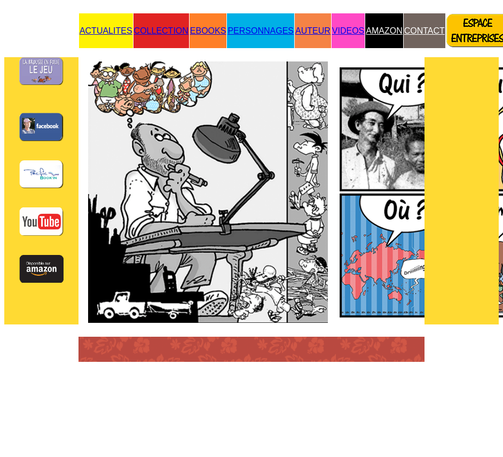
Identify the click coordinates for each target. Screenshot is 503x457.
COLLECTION (161, 30)
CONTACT (424, 30)
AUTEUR (313, 30)
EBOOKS (208, 30)
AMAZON (384, 30)
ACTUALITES (106, 30)
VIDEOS (348, 30)
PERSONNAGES (260, 30)
